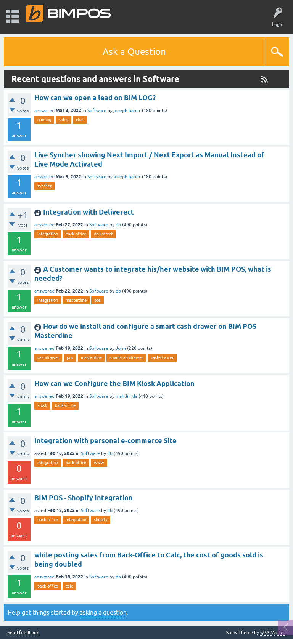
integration (47, 234)
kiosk (42, 405)
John (121, 348)
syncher (44, 186)
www (99, 462)
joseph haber (127, 110)
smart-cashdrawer (126, 357)
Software (96, 110)
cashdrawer (48, 357)
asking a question (103, 612)
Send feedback (23, 632)
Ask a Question (134, 51)
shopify (100, 519)
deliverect (103, 234)
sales (63, 119)
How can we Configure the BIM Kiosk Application (114, 384)
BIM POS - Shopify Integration (83, 498)
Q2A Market (272, 632)
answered (44, 110)
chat (80, 119)
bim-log (44, 119)
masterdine (76, 300)
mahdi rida (126, 396)
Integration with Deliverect (88, 212)
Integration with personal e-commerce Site (105, 441)
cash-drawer (162, 357)
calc (69, 586)
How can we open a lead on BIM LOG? (95, 98)
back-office (76, 234)
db (118, 224)
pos (97, 300)
